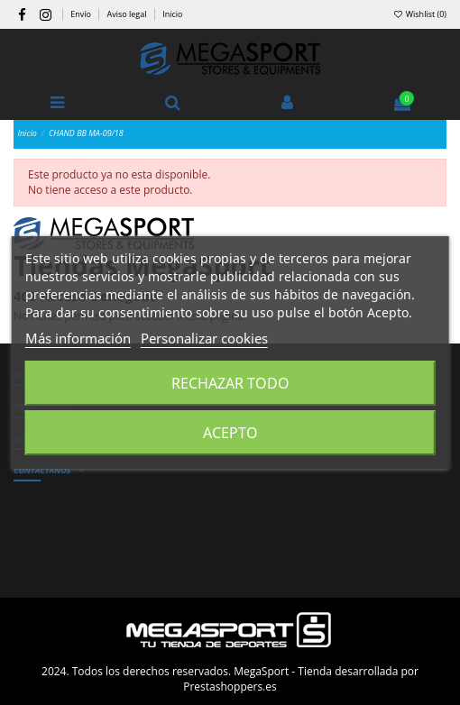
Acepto (230, 433)
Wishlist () (419, 14)
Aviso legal (128, 14)
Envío (81, 14)
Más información (78, 338)
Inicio (172, 14)
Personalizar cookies (204, 338)
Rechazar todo (230, 383)
